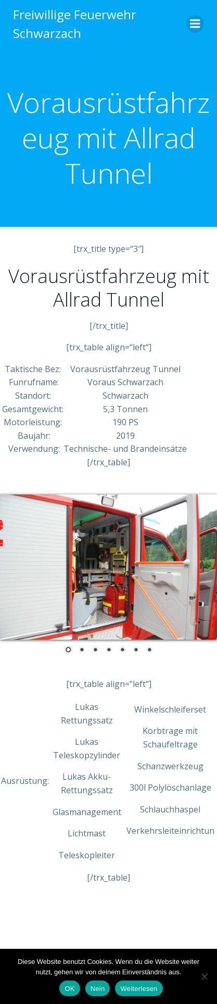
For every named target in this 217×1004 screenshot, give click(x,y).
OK (69, 989)
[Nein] (204, 976)
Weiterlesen (138, 989)
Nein (98, 989)
